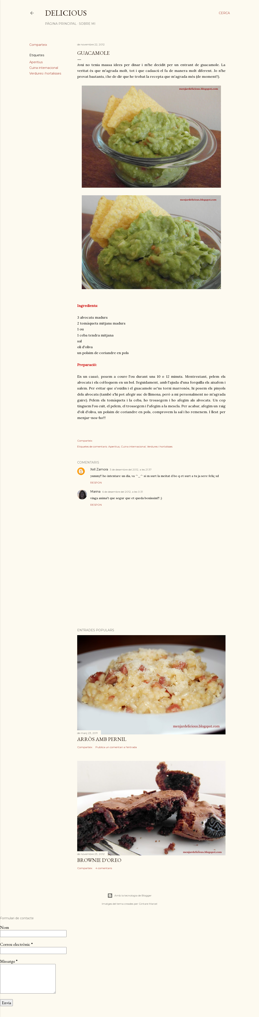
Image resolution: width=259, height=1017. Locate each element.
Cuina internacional (43, 68)
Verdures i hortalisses (45, 73)
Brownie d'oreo (99, 860)
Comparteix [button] (38, 45)
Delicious (66, 13)
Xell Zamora (99, 469)
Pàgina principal (61, 24)
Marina (95, 492)
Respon (96, 482)
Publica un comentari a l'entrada (116, 747)
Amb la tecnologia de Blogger (129, 895)
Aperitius (36, 62)
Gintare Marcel (148, 903)
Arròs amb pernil (101, 739)
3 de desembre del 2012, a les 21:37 (131, 469)
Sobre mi (87, 24)
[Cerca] (224, 13)
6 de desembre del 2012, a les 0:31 (122, 491)
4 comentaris (103, 868)
